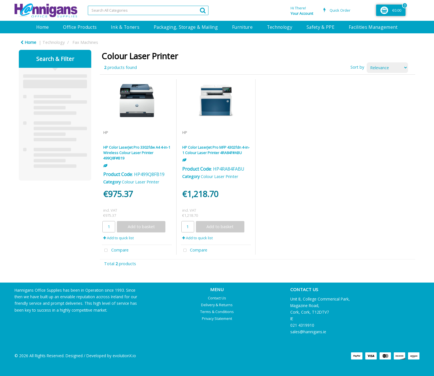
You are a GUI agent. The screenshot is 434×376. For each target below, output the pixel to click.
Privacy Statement (217, 318)
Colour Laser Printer (140, 182)
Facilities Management (373, 27)
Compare (115, 250)
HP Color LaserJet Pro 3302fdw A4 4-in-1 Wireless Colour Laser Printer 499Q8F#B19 (136, 153)
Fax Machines (85, 42)
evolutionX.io (124, 355)
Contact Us (217, 298)
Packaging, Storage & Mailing (186, 27)
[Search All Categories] (148, 10)
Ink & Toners (125, 27)
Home (42, 27)
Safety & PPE (320, 27)
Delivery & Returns (217, 304)
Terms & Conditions (217, 311)
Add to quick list (118, 237)
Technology (279, 27)
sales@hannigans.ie (308, 331)
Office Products (80, 27)
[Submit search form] (202, 10)
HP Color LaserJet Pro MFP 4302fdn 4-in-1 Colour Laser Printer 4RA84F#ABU (216, 150)
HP (105, 132)
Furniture (242, 27)
